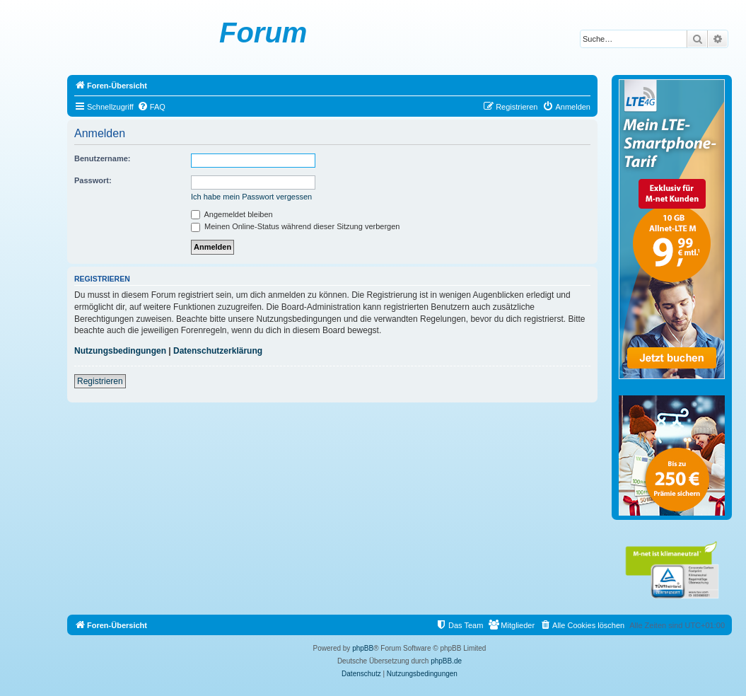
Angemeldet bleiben (232, 214)
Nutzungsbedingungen (120, 351)
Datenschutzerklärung (217, 351)
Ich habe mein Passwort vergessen (251, 196)
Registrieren (100, 381)
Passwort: (93, 180)
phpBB (362, 648)
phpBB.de (446, 661)
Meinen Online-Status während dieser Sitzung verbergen (295, 226)
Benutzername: (102, 158)
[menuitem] (151, 106)
